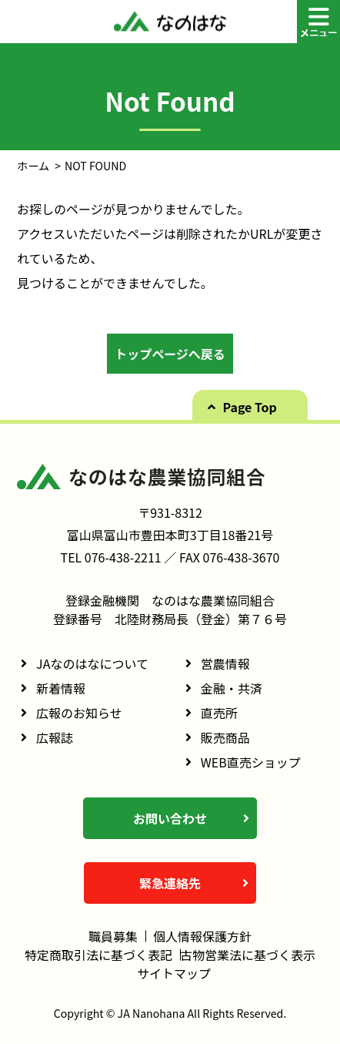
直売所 (219, 712)
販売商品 (225, 737)
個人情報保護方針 (202, 936)
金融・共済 (231, 688)
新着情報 (60, 688)
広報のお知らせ (79, 712)
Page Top (250, 407)
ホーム (33, 165)
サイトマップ (174, 973)
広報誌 (54, 737)
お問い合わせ (170, 818)
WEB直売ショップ (251, 762)
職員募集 (113, 936)
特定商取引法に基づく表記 (98, 954)
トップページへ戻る (170, 353)
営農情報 (225, 663)
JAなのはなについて (92, 663)
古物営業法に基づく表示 (247, 954)
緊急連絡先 (170, 883)
